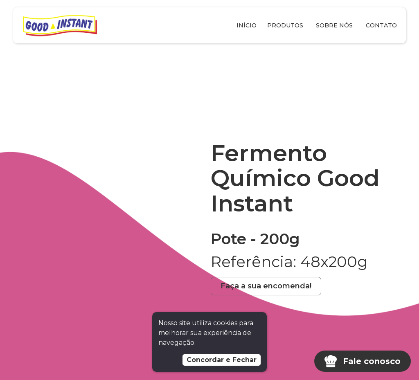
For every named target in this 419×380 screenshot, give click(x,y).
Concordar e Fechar (222, 360)
